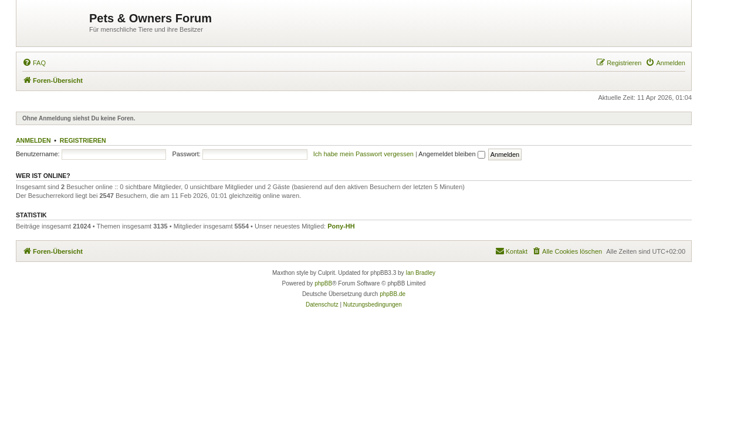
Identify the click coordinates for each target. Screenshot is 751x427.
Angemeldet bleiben (451, 153)
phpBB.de (392, 294)
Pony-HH (340, 226)
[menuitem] (34, 63)
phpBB (323, 283)
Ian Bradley (420, 273)
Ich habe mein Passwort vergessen (363, 153)
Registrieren (83, 140)
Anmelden (33, 140)
